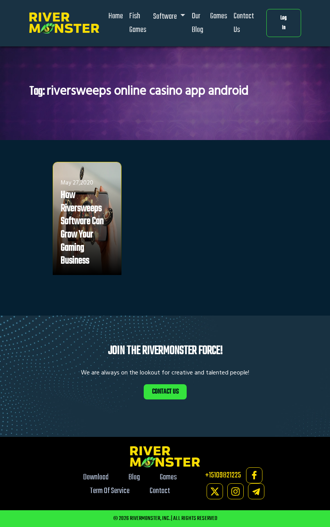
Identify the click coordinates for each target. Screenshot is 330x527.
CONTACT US (165, 392)
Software (165, 17)
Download (96, 477)
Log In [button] (283, 23)
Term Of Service (110, 491)
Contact (160, 491)
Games (218, 16)
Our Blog (197, 23)
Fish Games (137, 23)
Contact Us (244, 23)
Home (116, 16)
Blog (134, 477)
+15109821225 (223, 475)
